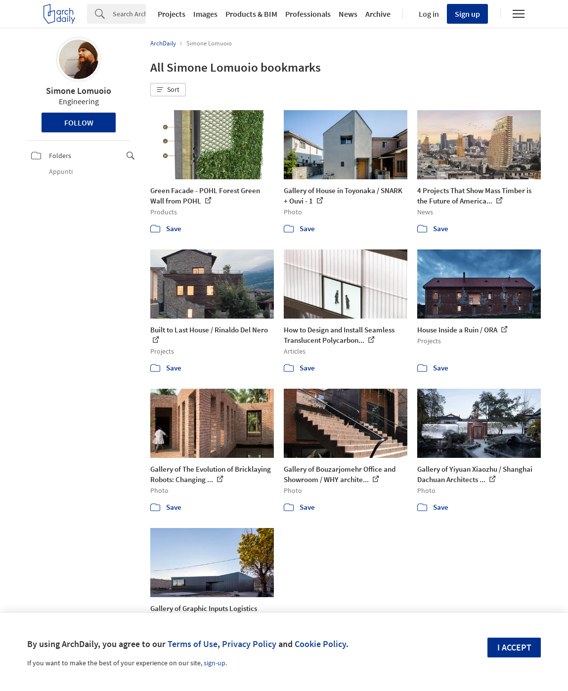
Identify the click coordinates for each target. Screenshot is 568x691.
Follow (78, 122)
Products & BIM (251, 14)
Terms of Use (193, 644)
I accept (514, 647)
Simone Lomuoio (78, 90)
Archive (378, 14)
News (348, 14)
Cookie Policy (320, 644)
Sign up (467, 14)
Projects (171, 14)
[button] (168, 90)
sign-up (214, 662)
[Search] (129, 14)
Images (205, 14)
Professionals (308, 14)
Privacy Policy (249, 644)
